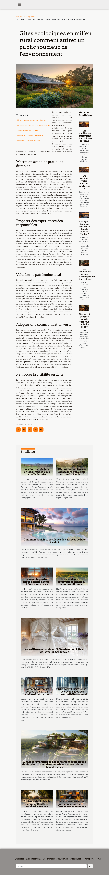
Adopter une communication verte (30, 135)
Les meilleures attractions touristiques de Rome (85, 136)
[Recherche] (51, 866)
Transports (88, 859)
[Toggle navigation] (19, 4)
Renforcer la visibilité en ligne (28, 140)
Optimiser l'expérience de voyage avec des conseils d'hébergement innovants (72, 692)
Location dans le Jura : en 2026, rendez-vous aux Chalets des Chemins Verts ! (36, 473)
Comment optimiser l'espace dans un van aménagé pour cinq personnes (36, 692)
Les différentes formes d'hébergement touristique (87, 274)
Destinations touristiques (55, 859)
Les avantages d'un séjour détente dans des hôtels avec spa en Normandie (37, 583)
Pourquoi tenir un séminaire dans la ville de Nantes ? (84, 227)
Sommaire (24, 115)
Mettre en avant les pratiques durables (31, 120)
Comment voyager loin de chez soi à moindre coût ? (84, 320)
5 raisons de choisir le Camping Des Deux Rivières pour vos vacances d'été (37, 805)
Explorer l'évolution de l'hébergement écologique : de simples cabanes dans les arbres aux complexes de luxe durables (54, 764)
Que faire (19, 859)
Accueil (19, 16)
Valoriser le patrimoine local (28, 130)
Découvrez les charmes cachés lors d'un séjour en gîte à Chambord (72, 472)
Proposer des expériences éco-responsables (33, 125)
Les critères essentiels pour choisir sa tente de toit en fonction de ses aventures (72, 805)
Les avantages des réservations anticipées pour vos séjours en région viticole (72, 583)
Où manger (75, 859)
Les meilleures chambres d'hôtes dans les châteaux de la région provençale (54, 651)
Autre (100, 859)
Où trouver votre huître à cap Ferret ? (84, 182)
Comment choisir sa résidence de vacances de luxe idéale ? (55, 541)
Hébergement (29, 16)
